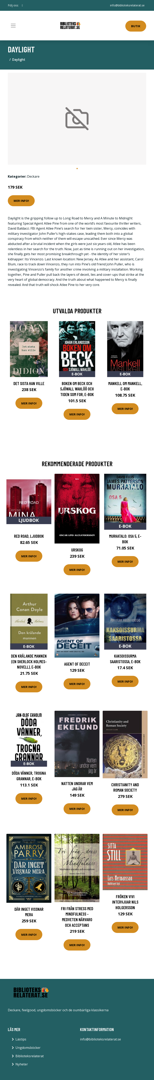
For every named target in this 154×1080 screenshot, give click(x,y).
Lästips (20, 1039)
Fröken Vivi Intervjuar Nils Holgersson (125, 902)
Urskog (77, 549)
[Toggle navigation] (13, 25)
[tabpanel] (77, 119)
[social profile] (22, 5)
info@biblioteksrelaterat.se (127, 5)
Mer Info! (21, 201)
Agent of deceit (77, 663)
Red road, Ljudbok (29, 536)
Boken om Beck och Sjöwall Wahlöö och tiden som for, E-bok (77, 389)
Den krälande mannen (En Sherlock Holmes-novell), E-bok (29, 661)
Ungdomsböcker (28, 1047)
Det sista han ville (28, 383)
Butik (135, 26)
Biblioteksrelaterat (29, 1056)
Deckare (33, 176)
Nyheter (21, 1064)
